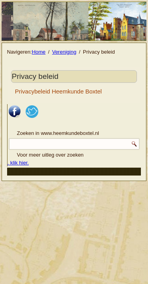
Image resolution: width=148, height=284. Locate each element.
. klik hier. (18, 163)
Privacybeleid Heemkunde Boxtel (58, 91)
